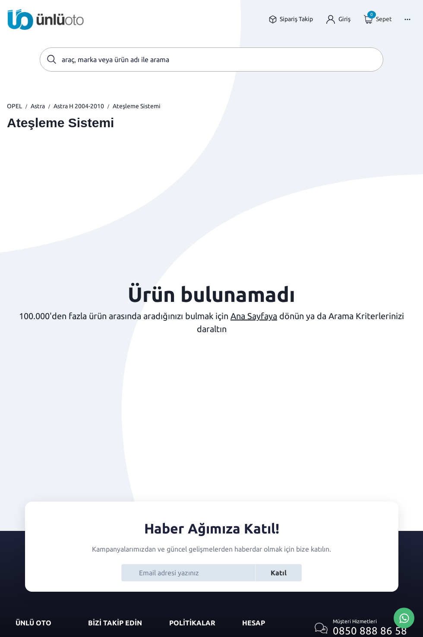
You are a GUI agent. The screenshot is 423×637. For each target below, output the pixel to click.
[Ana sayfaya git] (46, 19)
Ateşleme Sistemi (137, 106)
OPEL (14, 106)
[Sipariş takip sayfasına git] (290, 19)
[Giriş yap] (338, 19)
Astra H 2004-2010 (79, 106)
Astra (38, 106)
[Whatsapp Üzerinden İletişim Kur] (404, 617)
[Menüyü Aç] (407, 19)
